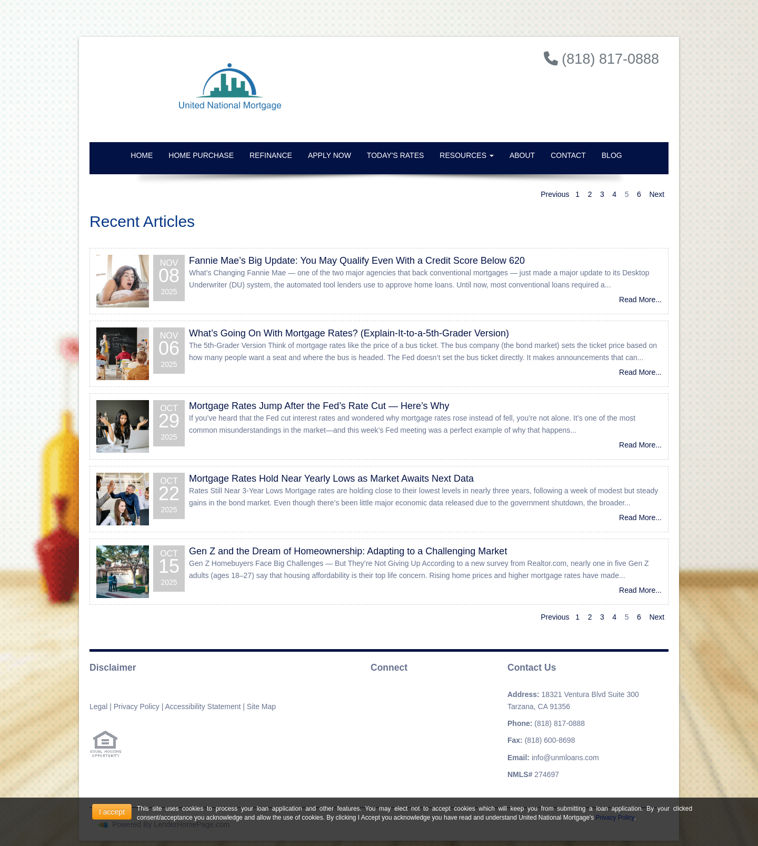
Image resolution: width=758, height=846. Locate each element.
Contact (568, 155)
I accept (112, 812)
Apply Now (329, 155)
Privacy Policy (136, 706)
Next (656, 194)
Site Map (261, 706)
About (522, 155)
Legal (98, 706)
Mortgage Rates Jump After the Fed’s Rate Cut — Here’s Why (319, 406)
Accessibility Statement (203, 706)
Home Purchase (201, 155)
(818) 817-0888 (559, 723)
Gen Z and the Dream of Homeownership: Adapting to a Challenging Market (348, 551)
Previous (555, 194)
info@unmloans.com (565, 757)
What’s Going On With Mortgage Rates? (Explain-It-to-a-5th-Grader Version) (349, 333)
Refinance (271, 155)
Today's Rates (395, 155)
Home (142, 155)
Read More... (640, 299)
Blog (612, 155)
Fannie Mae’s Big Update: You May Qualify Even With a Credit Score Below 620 (357, 260)
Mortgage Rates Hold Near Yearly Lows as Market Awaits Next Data (331, 478)
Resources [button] (467, 155)
